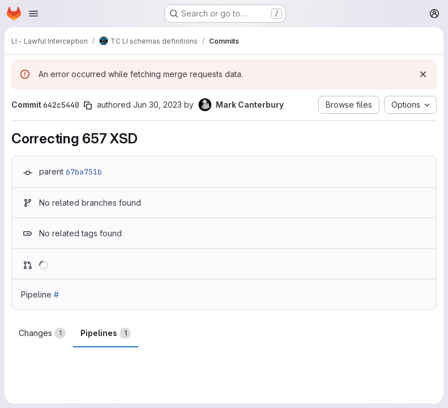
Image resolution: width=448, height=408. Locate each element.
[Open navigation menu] (33, 14)
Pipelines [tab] (105, 333)
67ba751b (84, 172)
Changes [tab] (42, 333)
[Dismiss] (423, 74)
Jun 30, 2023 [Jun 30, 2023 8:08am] (157, 104)
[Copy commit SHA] (88, 105)
